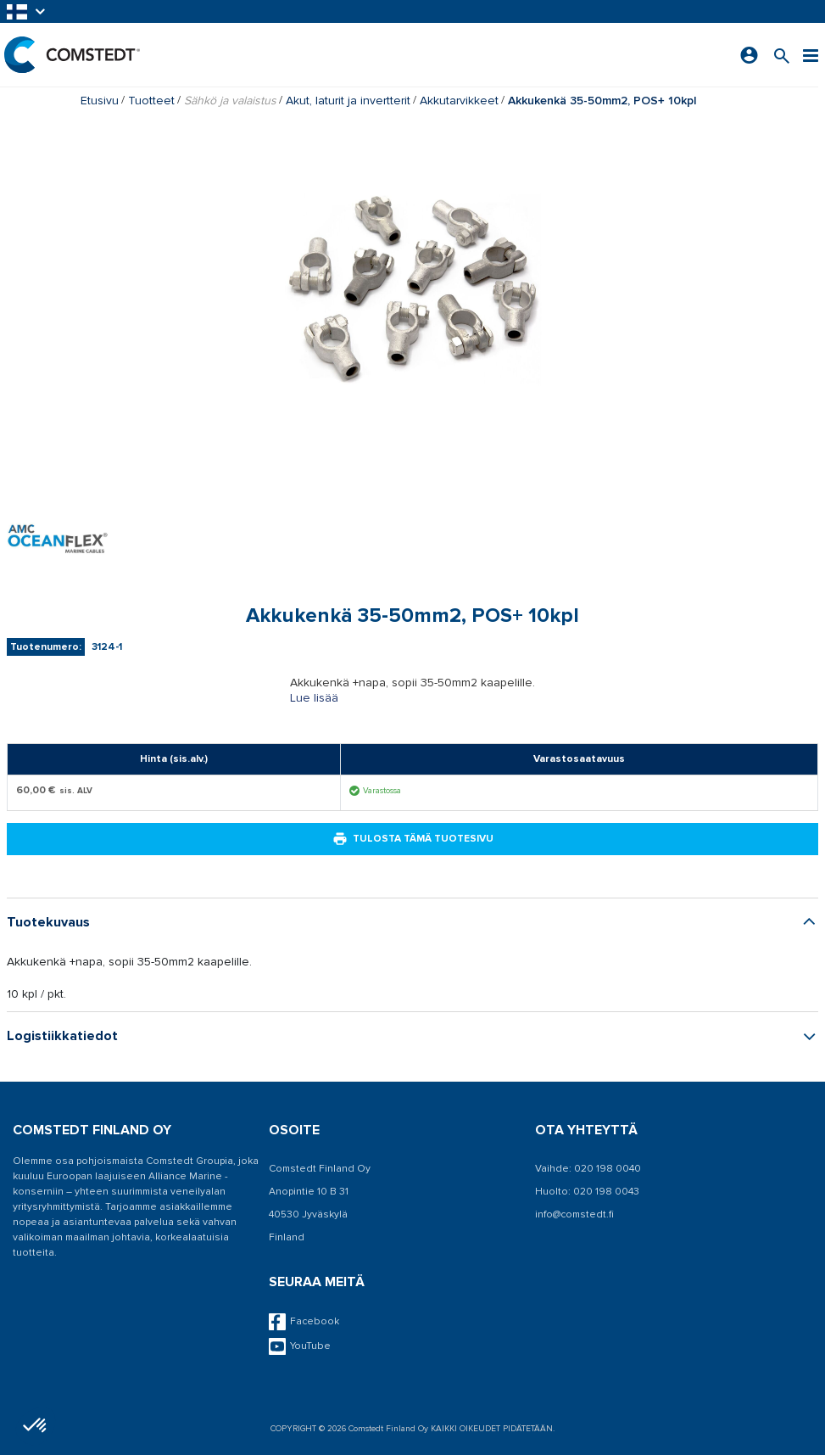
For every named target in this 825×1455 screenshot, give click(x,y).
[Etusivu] (72, 54)
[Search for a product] (782, 55)
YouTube (300, 1346)
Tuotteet (151, 100)
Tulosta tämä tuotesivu (412, 839)
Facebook (304, 1321)
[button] (27, 11)
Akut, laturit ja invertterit (348, 100)
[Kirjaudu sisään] (749, 55)
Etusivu (100, 100)
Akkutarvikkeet (459, 100)
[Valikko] (810, 55)
